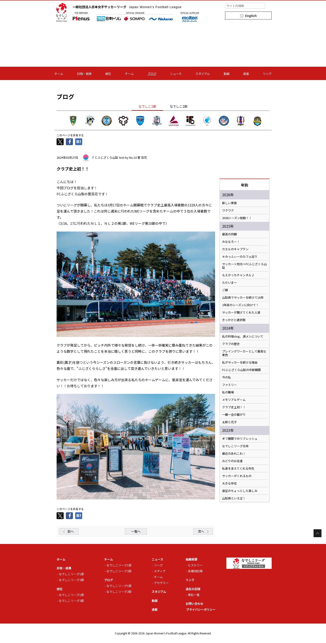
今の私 (226, 377)
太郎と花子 (229, 422)
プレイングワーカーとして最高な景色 (244, 353)
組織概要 (191, 559)
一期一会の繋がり (234, 414)
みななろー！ (231, 241)
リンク (267, 73)
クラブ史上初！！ (234, 407)
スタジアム (202, 73)
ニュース (176, 73)
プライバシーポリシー (201, 609)
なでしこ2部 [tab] (178, 106)
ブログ (152, 73)
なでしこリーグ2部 (71, 580)
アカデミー (161, 583)
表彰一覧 (194, 595)
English (251, 15)
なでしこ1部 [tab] (147, 106)
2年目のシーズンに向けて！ (240, 305)
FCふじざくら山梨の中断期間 (241, 370)
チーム (129, 73)
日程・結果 (84, 73)
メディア (159, 571)
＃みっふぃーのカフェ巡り (239, 256)
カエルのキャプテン (235, 249)
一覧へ (136, 531)
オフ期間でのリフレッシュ (239, 438)
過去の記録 (193, 589)
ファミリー (229, 385)
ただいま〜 (229, 282)
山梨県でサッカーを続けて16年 (243, 297)
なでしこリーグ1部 (71, 574)
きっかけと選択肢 (233, 320)
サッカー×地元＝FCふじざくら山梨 (244, 265)
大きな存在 (229, 483)
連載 (246, 73)
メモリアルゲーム (234, 400)
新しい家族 (229, 203)
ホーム (58, 73)
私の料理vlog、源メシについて (242, 336)
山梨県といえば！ (234, 498)
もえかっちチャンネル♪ (238, 275)
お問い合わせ (194, 603)
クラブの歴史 (231, 344)
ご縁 (225, 290)
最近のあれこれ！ (234, 453)
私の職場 (228, 392)
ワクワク (228, 210)
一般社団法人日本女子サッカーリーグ (127, 7)
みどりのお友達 (232, 461)
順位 (108, 73)
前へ (70, 531)
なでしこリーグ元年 (235, 446)
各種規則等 (195, 571)
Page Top (317, 533)
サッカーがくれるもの (237, 476)
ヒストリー (195, 565)
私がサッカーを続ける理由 (239, 362)
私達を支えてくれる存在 (238, 468)
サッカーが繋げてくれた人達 (241, 312)
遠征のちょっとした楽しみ (239, 491)
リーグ (158, 565)
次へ (201, 531)
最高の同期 (229, 234)
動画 (227, 73)
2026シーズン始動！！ (237, 218)
